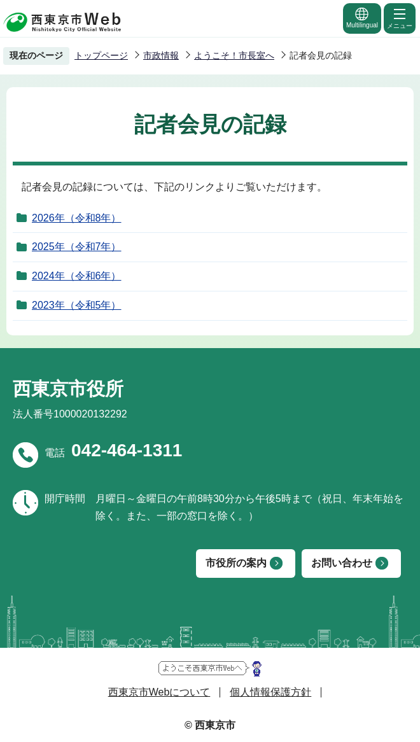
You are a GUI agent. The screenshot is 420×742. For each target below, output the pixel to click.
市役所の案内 (236, 562)
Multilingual (362, 17)
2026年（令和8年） (77, 218)
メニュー (399, 17)
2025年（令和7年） (77, 246)
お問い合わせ (341, 562)
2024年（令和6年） (77, 275)
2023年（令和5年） (77, 305)
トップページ (101, 55)
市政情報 (161, 55)
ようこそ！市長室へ (234, 55)
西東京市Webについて (159, 692)
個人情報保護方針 (270, 692)
